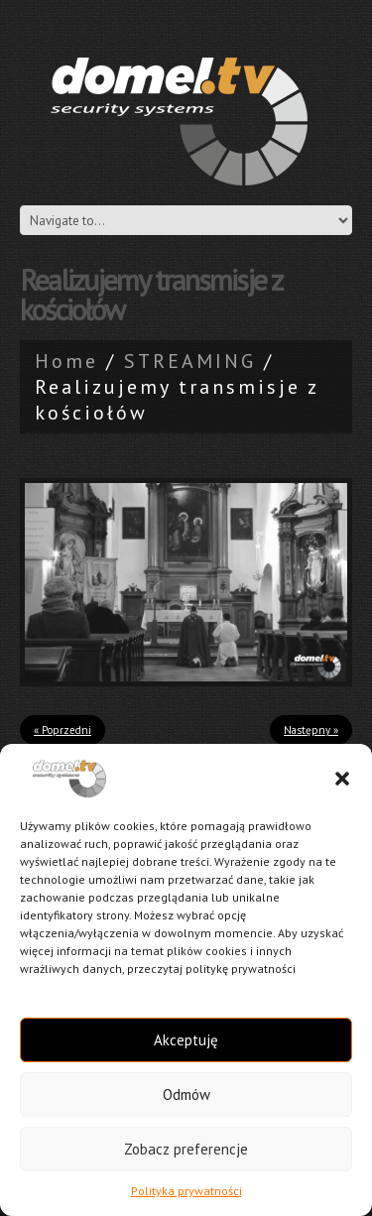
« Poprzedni (62, 730)
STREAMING (190, 361)
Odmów (186, 1094)
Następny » (311, 730)
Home (66, 361)
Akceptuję (186, 1040)
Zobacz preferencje (186, 1149)
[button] (342, 779)
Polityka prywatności (186, 1190)
